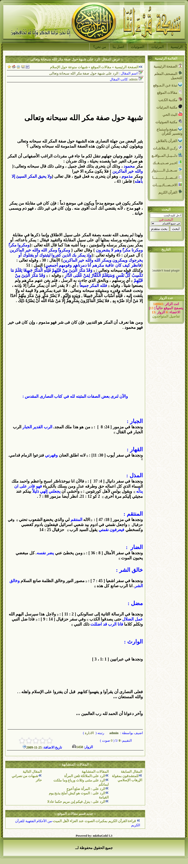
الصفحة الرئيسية (126, 67)
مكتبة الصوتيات (168, 121)
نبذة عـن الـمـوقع (167, 84)
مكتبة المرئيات (169, 106)
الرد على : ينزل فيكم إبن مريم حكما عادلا (76, 802)
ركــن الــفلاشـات (167, 147)
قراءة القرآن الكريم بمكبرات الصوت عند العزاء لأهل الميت (95, 821)
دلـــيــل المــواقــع (167, 155)
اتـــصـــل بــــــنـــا (167, 177)
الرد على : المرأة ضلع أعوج (85, 789)
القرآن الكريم (170, 191)
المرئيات (157, 47)
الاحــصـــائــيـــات (167, 184)
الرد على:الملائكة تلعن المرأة (84, 776)
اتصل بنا (118, 47)
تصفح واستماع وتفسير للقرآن (169, 130)
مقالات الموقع (100, 67)
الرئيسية (176, 47)
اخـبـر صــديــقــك (167, 162)
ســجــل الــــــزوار (167, 169)
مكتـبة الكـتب (170, 99)
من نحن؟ (99, 47)
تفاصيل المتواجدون (166, 316)
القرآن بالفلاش (169, 140)
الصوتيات (137, 47)
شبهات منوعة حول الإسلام (69, 67)
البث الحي (172, 114)
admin (113, 733)
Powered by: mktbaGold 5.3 (94, 835)
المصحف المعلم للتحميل (168, 75)
